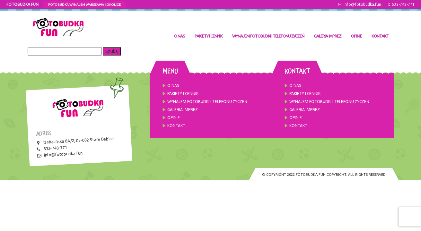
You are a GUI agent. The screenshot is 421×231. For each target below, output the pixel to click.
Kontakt (380, 36)
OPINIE (356, 36)
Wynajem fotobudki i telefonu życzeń (268, 36)
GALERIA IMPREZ (327, 36)
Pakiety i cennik (209, 36)
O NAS (179, 36)
